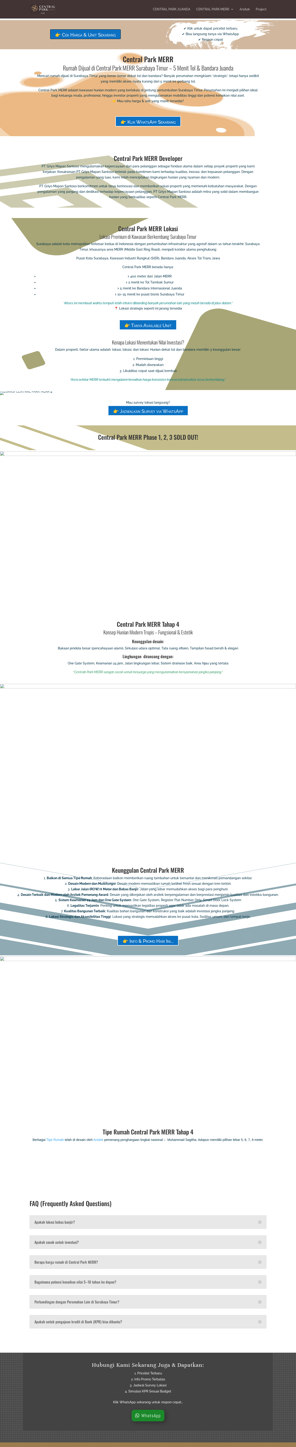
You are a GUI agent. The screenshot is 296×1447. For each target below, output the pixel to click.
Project (261, 9)
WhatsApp (151, 1416)
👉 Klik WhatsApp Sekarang (148, 122)
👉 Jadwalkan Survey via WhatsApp (148, 411)
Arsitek (245, 9)
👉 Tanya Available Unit (148, 325)
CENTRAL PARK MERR (212, 9)
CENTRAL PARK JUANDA (171, 9)
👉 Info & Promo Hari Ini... (148, 941)
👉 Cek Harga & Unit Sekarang (85, 35)
